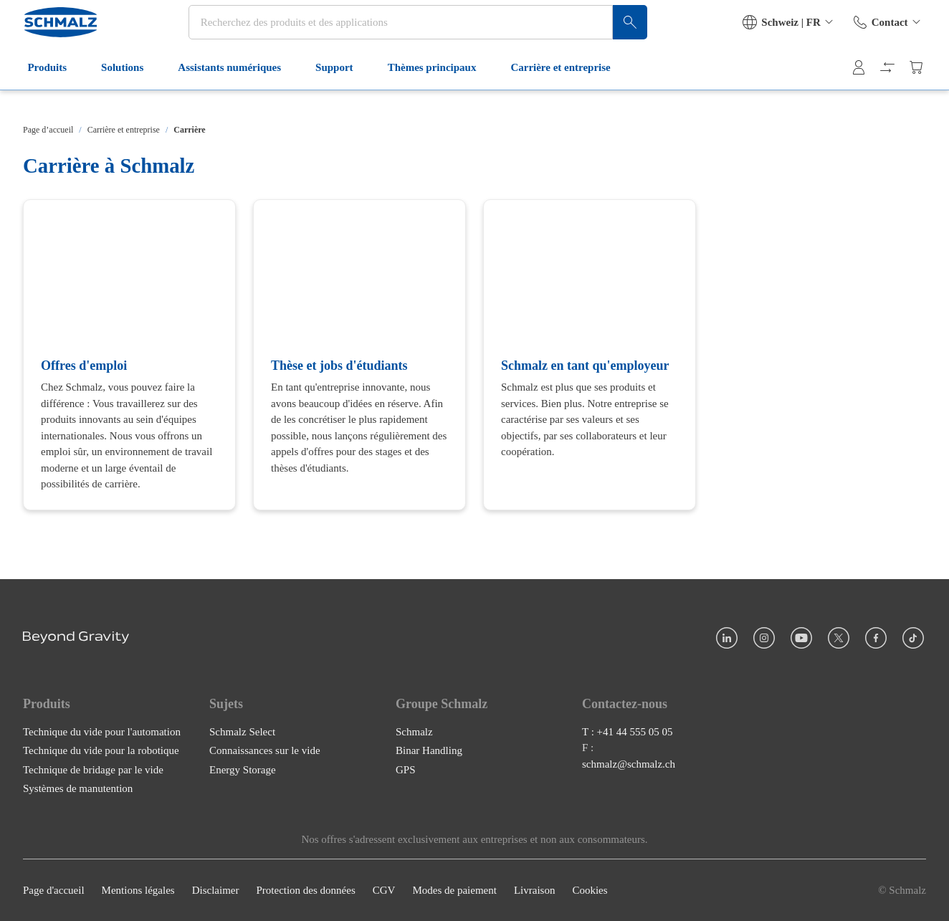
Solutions (129, 91)
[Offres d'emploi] (129, 354)
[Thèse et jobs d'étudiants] (359, 354)
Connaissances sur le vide (264, 750)
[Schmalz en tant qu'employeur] (589, 354)
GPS (406, 769)
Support (341, 91)
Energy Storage (242, 769)
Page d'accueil (54, 890)
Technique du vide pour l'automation (102, 731)
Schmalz (414, 731)
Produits (54, 91)
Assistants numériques (236, 91)
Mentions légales (138, 890)
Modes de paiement (454, 890)
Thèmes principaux (439, 91)
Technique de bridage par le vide (93, 769)
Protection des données (305, 890)
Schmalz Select (242, 731)
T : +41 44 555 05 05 (627, 731)
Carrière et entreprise (567, 91)
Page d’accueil (48, 130)
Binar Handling (429, 750)
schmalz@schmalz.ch (628, 763)
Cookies (589, 890)
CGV (384, 890)
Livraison (534, 890)
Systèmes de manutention (78, 788)
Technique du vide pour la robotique (101, 750)
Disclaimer (215, 890)
